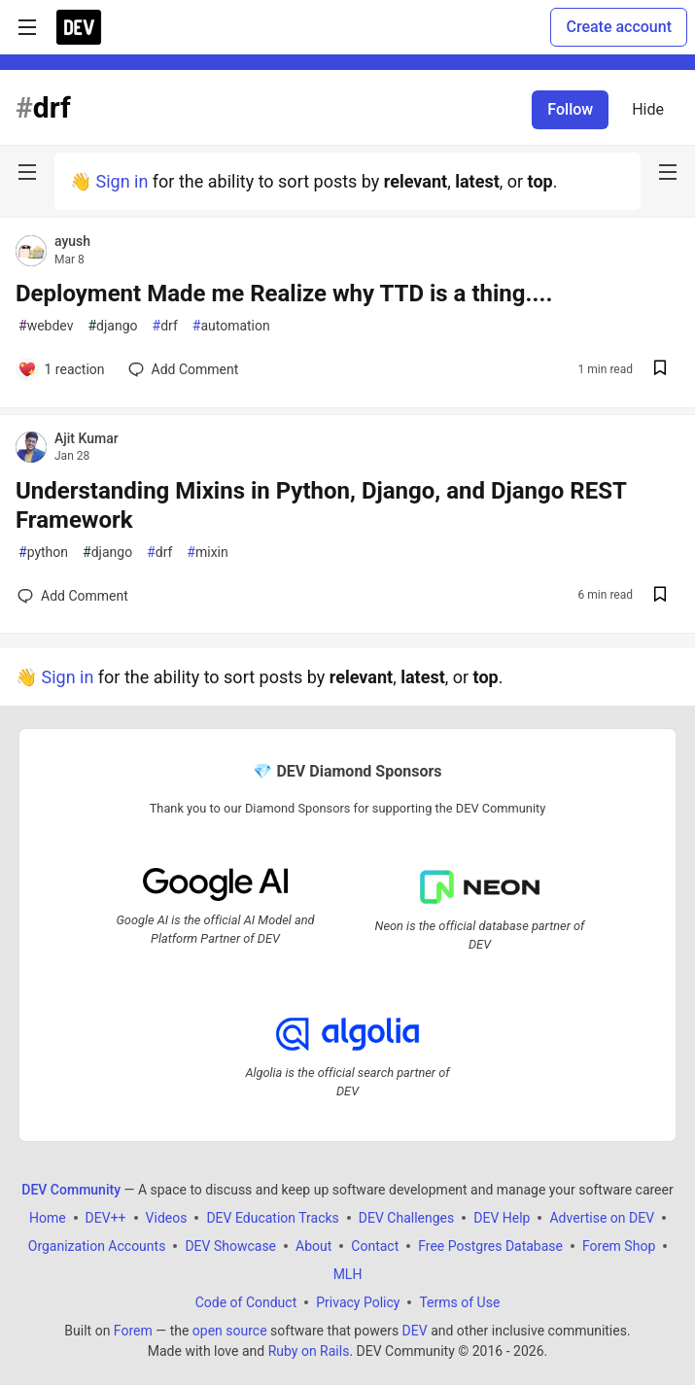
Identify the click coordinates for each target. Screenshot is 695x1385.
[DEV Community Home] (78, 27)
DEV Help (501, 1218)
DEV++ (106, 1218)
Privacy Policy (358, 1302)
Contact (375, 1246)
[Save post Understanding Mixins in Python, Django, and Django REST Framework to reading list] (660, 596)
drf (165, 326)
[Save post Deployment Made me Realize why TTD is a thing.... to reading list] (660, 370)
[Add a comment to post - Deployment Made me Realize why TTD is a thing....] (61, 369)
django (112, 326)
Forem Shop (618, 1246)
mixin (207, 552)
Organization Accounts (97, 1246)
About (313, 1246)
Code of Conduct (246, 1302)
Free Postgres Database (490, 1246)
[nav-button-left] (27, 172)
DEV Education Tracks (272, 1218)
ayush (72, 241)
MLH (348, 1274)
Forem (133, 1330)
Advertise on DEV (601, 1218)
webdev (45, 326)
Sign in (121, 181)
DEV (415, 1330)
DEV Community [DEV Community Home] (71, 1189)
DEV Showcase (230, 1246)
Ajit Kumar (86, 438)
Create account (619, 26)
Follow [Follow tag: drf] (570, 109)
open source (229, 1330)
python (43, 552)
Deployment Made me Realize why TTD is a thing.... (284, 293)
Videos (167, 1218)
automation (231, 326)
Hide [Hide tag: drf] (648, 109)
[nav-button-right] (667, 172)
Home (47, 1218)
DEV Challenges (406, 1218)
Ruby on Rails (309, 1351)
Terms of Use (459, 1302)
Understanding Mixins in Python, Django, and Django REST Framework (321, 505)
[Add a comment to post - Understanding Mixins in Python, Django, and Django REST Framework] (73, 595)
